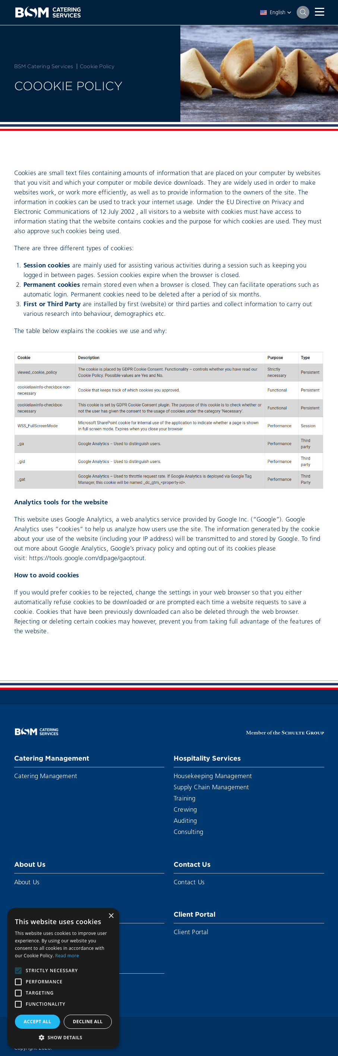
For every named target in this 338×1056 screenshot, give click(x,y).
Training (185, 798)
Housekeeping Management (213, 776)
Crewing (185, 809)
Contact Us (192, 864)
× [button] (111, 916)
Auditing (185, 820)
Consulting (188, 831)
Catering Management (51, 758)
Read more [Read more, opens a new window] (67, 955)
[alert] (63, 978)
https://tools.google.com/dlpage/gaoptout (87, 558)
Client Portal (194, 914)
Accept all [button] (37, 1021)
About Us (29, 864)
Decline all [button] (88, 1021)
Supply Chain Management (211, 787)
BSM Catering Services (43, 66)
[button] (275, 12)
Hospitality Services (207, 758)
